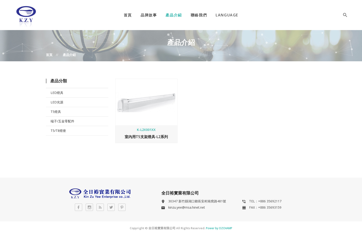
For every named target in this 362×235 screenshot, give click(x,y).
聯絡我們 (199, 15)
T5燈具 (56, 111)
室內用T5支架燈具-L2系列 (146, 136)
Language (227, 15)
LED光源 (57, 102)
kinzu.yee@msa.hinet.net (186, 207)
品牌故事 (149, 15)
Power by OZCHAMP (219, 228)
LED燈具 (57, 92)
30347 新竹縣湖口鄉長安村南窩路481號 (197, 201)
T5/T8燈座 (58, 130)
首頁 (128, 15)
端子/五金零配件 (62, 121)
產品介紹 (174, 15)
